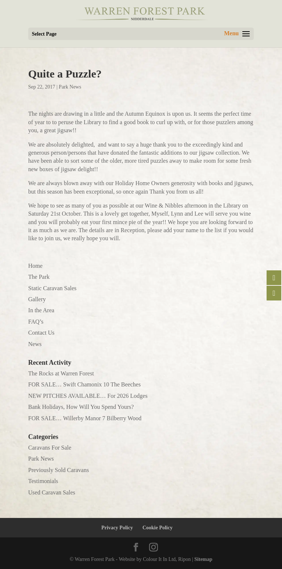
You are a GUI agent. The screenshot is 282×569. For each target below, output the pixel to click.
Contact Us (41, 332)
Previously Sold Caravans (58, 470)
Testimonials (43, 481)
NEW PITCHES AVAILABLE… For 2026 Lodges (88, 396)
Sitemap (203, 559)
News (34, 344)
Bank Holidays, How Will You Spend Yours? (81, 407)
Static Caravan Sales (52, 288)
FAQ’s (36, 321)
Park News (70, 87)
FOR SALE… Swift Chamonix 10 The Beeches (84, 384)
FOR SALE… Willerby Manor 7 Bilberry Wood (85, 418)
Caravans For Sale (49, 447)
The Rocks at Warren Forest (61, 373)
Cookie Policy (157, 527)
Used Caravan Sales (51, 492)
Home (35, 266)
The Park (39, 277)
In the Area (41, 310)
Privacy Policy (117, 527)
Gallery (37, 299)
